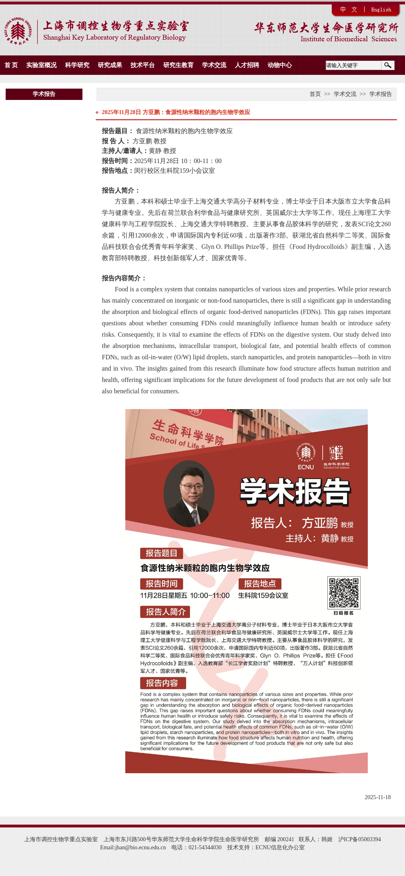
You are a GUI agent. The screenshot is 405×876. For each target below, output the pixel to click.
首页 (315, 94)
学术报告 (380, 94)
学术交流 (345, 94)
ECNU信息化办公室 (280, 847)
